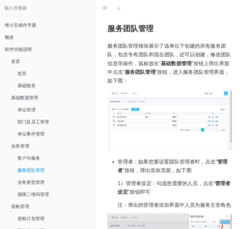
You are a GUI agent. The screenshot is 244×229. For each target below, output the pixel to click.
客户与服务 (28, 158)
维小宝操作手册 (20, 25)
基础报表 (26, 85)
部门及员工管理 (33, 121)
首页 (21, 73)
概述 (9, 37)
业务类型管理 (30, 182)
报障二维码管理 (33, 194)
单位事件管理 (30, 133)
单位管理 (26, 109)
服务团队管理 (30, 170)
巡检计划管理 (30, 218)
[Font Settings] (118, 8)
